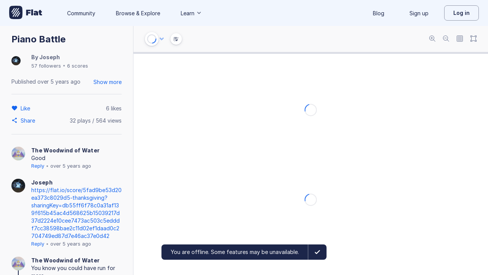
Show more (107, 82)
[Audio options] (162, 39)
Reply (37, 166)
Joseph (49, 57)
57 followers (46, 66)
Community (81, 13)
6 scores (77, 66)
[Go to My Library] (25, 13)
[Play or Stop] (152, 39)
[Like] (26, 108)
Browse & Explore (138, 13)
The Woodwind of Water (65, 150)
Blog (378, 13)
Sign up (419, 13)
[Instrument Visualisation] (176, 39)
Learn (191, 13)
